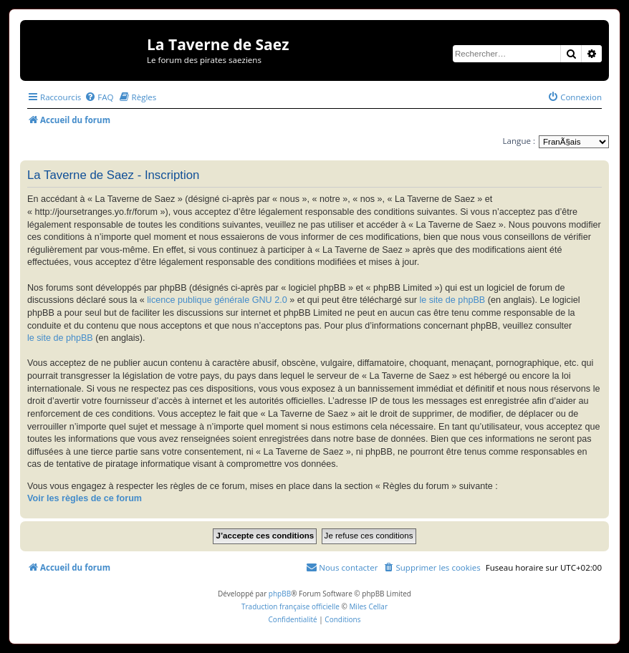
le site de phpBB (452, 300)
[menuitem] (99, 97)
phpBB (280, 594)
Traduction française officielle (290, 606)
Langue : (519, 140)
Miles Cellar (368, 606)
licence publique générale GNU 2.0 (217, 300)
